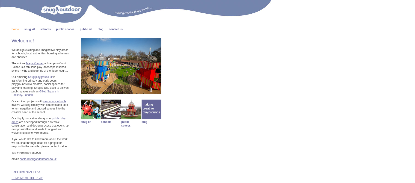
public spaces (65, 29)
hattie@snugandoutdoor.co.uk (38, 159)
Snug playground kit (40, 77)
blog (101, 29)
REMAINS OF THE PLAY (27, 178)
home (15, 29)
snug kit (29, 29)
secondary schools (54, 101)
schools (45, 29)
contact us (116, 29)
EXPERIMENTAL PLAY (26, 172)
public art (86, 29)
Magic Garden (34, 63)
